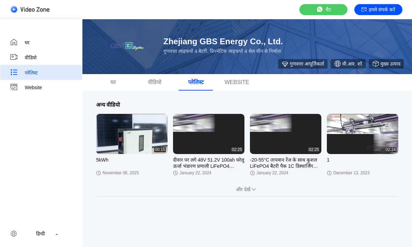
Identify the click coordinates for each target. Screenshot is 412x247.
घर (20, 42)
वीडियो (23, 57)
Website (26, 87)
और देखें (247, 189)
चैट (323, 9)
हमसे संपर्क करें (378, 9)
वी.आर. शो (348, 63)
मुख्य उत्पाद (386, 63)
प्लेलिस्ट (24, 72)
